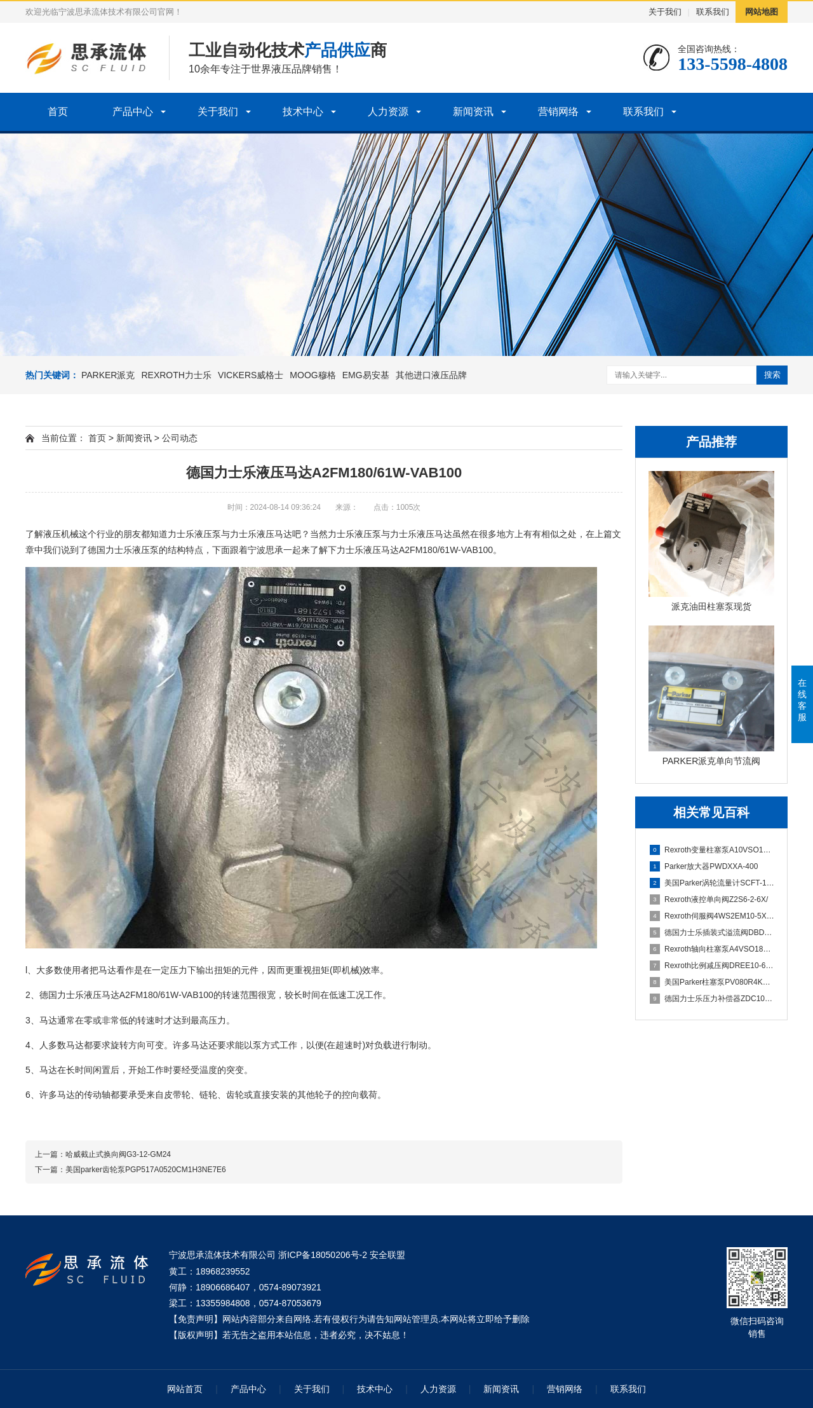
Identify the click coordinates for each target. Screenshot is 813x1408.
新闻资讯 (473, 111)
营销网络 (558, 111)
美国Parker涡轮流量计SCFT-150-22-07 (712, 883)
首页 (58, 111)
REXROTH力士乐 (176, 375)
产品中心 (132, 111)
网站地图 (761, 12)
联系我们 (712, 12)
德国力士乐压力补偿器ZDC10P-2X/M (712, 999)
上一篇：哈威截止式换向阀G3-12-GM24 (103, 1154)
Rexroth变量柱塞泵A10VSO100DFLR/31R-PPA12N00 (712, 850)
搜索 (772, 374)
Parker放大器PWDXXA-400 (704, 866)
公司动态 (180, 438)
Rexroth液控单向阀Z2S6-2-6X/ (709, 899)
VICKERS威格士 (250, 375)
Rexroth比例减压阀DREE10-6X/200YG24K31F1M (712, 965)
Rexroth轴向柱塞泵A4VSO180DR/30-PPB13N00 (712, 949)
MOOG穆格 (312, 375)
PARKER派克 (108, 375)
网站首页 (185, 1389)
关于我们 (665, 12)
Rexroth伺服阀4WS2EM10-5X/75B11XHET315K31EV (712, 916)
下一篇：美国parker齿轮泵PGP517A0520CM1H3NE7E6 (130, 1169)
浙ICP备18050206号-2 (322, 1255)
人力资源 (388, 111)
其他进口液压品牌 (431, 375)
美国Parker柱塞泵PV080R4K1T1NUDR (712, 982)
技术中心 (303, 111)
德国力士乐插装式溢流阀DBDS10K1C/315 (712, 932)
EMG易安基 (365, 375)
